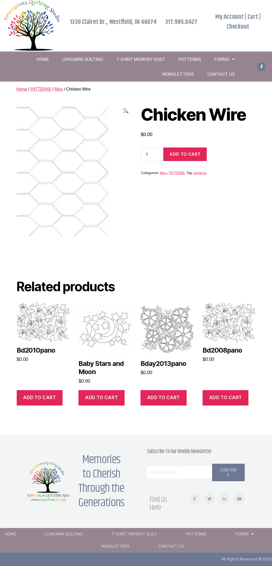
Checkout (238, 27)
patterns (200, 173)
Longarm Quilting (82, 59)
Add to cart (185, 154)
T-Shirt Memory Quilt (140, 59)
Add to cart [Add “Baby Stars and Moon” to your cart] (101, 397)
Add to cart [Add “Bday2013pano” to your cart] (163, 397)
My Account (229, 17)
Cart (253, 17)
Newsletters (178, 74)
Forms (224, 59)
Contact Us (221, 74)
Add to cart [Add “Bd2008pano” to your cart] (225, 397)
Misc (59, 89)
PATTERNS (41, 89)
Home (43, 59)
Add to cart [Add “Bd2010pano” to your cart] (39, 397)
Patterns (189, 59)
